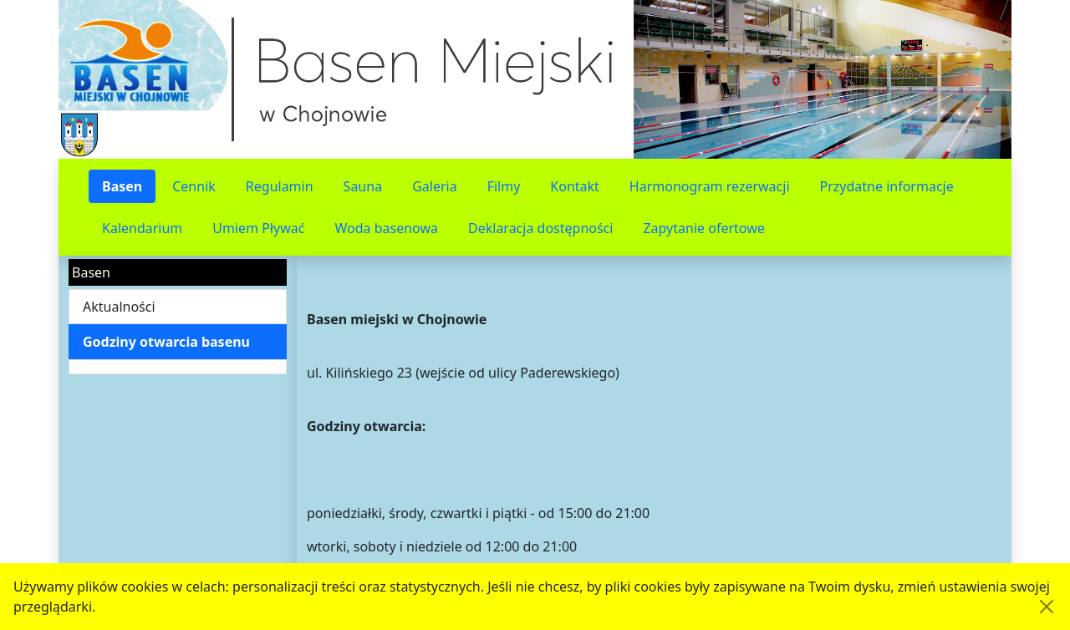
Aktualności (119, 306)
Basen (122, 186)
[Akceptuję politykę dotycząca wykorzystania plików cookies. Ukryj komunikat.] (1047, 607)
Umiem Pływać (258, 228)
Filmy (504, 186)
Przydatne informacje (887, 186)
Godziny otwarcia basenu (166, 342)
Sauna (363, 186)
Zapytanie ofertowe (703, 228)
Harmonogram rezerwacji (709, 186)
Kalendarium (142, 228)
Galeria (434, 186)
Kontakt (574, 186)
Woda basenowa (386, 228)
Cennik (194, 186)
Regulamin (279, 186)
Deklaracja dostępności (540, 228)
